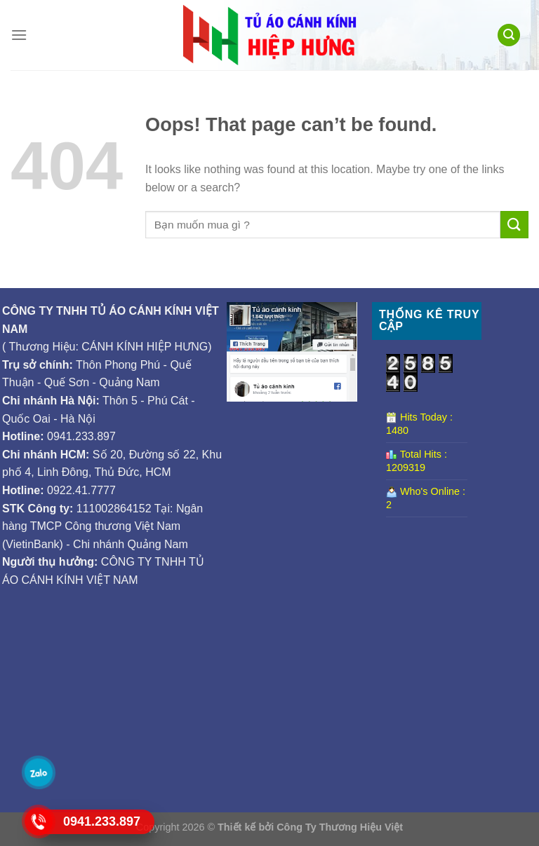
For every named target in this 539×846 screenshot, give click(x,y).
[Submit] (514, 224)
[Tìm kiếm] (509, 35)
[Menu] (19, 35)
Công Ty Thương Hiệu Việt (340, 827)
